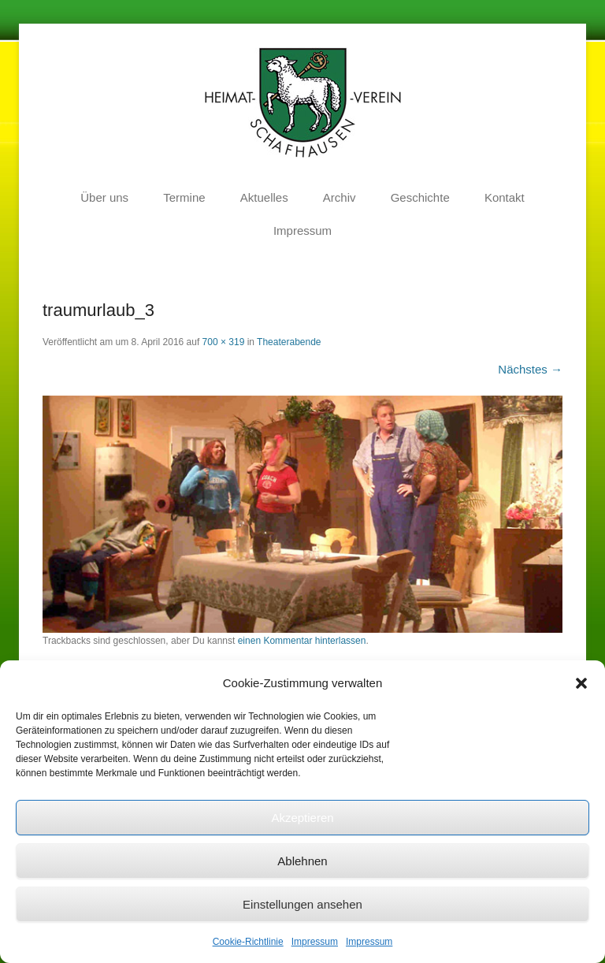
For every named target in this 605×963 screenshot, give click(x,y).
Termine (184, 197)
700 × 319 (223, 342)
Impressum (314, 941)
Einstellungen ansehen (302, 904)
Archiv (339, 197)
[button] (581, 683)
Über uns (104, 197)
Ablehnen (302, 861)
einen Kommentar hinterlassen (302, 640)
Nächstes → (530, 369)
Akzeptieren (302, 817)
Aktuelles (264, 197)
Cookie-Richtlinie (248, 941)
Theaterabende (289, 342)
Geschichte (420, 197)
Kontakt (504, 197)
